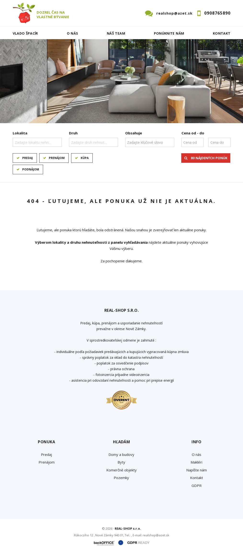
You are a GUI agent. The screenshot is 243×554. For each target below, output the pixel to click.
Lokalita (20, 133)
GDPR (197, 485)
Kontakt (222, 33)
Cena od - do (192, 133)
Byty (121, 462)
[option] (121, 81)
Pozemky (121, 477)
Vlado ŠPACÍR (25, 33)
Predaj (27, 158)
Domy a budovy (121, 454)
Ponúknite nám (169, 33)
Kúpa (85, 158)
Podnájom (30, 169)
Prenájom (57, 158)
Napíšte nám (196, 470)
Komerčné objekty (121, 470)
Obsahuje (133, 133)
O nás (72, 33)
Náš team (116, 33)
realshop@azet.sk (174, 13)
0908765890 (217, 13)
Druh (73, 133)
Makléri (196, 462)
